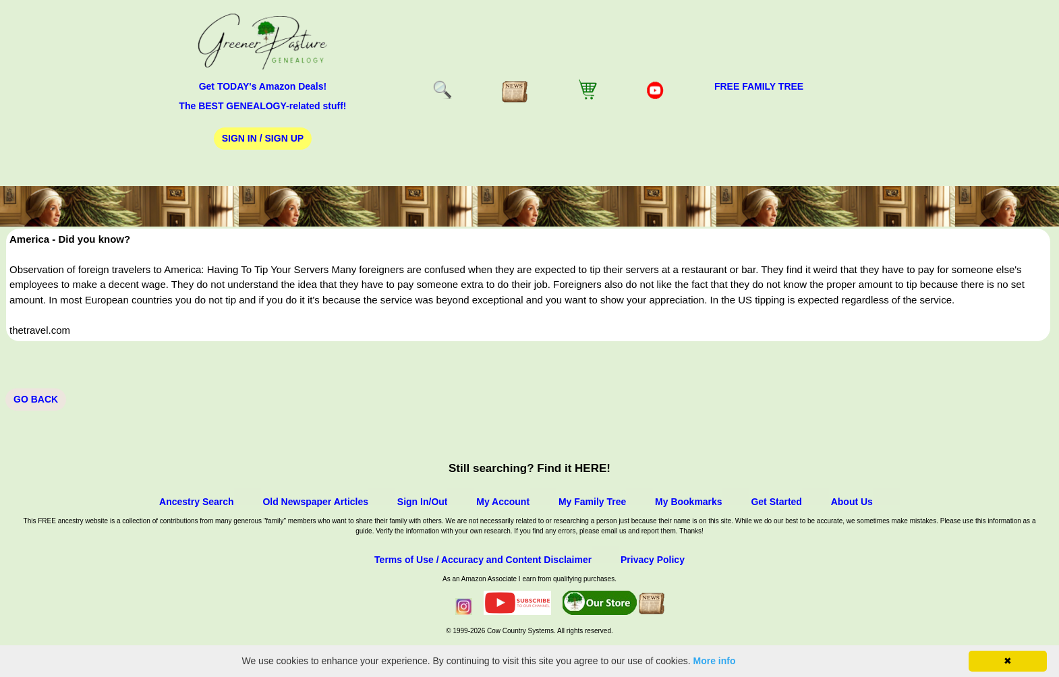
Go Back (35, 399)
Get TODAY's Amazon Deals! (263, 86)
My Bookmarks (688, 501)
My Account (503, 501)
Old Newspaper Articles (315, 501)
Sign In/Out (422, 501)
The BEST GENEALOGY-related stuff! (262, 105)
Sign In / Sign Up (263, 138)
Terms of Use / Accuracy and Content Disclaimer (483, 559)
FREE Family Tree (758, 86)
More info (714, 660)
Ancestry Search (196, 501)
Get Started (776, 501)
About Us (852, 501)
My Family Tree (592, 501)
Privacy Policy (653, 559)
